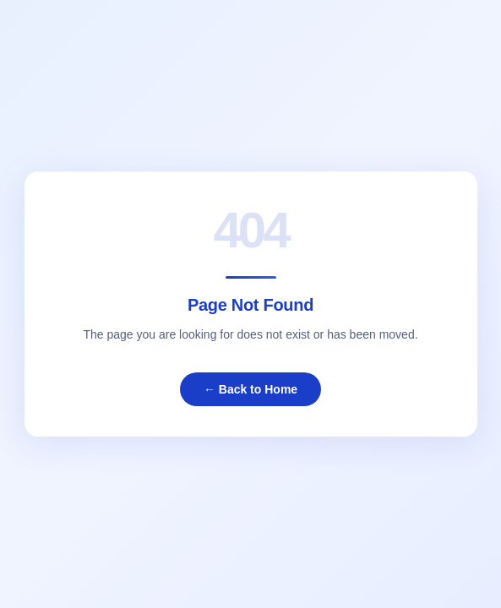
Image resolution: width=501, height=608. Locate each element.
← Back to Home (250, 389)
